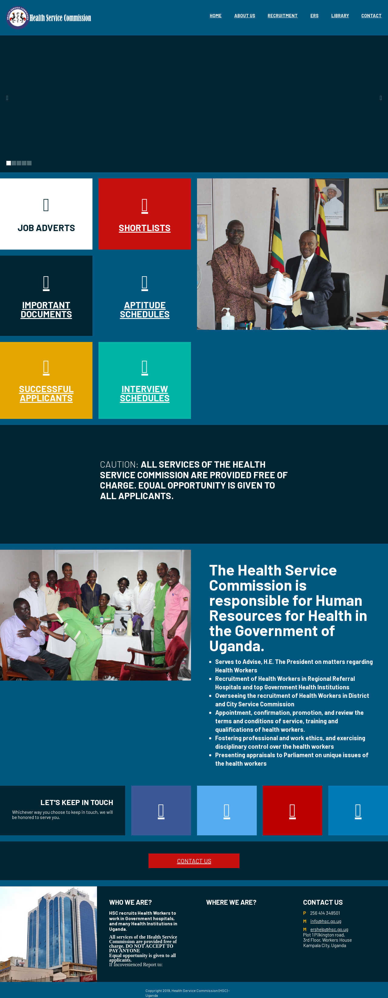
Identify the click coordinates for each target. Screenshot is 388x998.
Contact (371, 15)
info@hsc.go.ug (325, 921)
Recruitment (283, 15)
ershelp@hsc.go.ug (329, 929)
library (340, 15)
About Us (244, 15)
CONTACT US (194, 860)
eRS (314, 15)
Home (216, 15)
